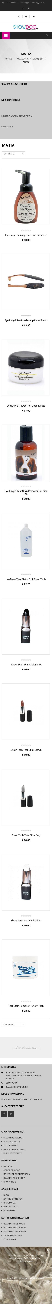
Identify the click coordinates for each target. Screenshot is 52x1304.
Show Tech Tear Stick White (26, 920)
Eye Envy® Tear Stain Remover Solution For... (26, 492)
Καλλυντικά (22, 58)
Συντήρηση (38, 58)
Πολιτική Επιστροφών (14, 1228)
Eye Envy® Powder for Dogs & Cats (26, 405)
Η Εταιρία (8, 1166)
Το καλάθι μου (10, 1145)
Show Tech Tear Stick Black (26, 664)
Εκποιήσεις (9, 1210)
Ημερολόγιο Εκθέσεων (16, 116)
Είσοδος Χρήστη (11, 1142)
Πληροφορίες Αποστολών (16, 1174)
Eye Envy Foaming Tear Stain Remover (26, 235)
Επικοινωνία (9, 1239)
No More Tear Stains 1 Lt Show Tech (26, 579)
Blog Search (7, 127)
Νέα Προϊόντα (10, 1207)
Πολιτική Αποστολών (14, 1224)
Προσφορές (9, 1203)
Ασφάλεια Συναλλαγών (14, 1231)
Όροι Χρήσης (9, 1182)
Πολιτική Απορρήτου (14, 1178)
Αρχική (8, 58)
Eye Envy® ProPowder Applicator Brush (26, 320)
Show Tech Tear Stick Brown (26, 749)
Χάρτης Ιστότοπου (13, 1199)
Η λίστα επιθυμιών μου (15, 1149)
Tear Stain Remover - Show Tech (26, 1005)
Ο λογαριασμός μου (13, 1138)
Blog (6, 1195)
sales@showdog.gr (17, 1087)
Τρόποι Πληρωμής (12, 1235)
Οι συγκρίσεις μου (12, 1153)
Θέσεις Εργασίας (11, 1170)
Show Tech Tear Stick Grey (26, 835)
